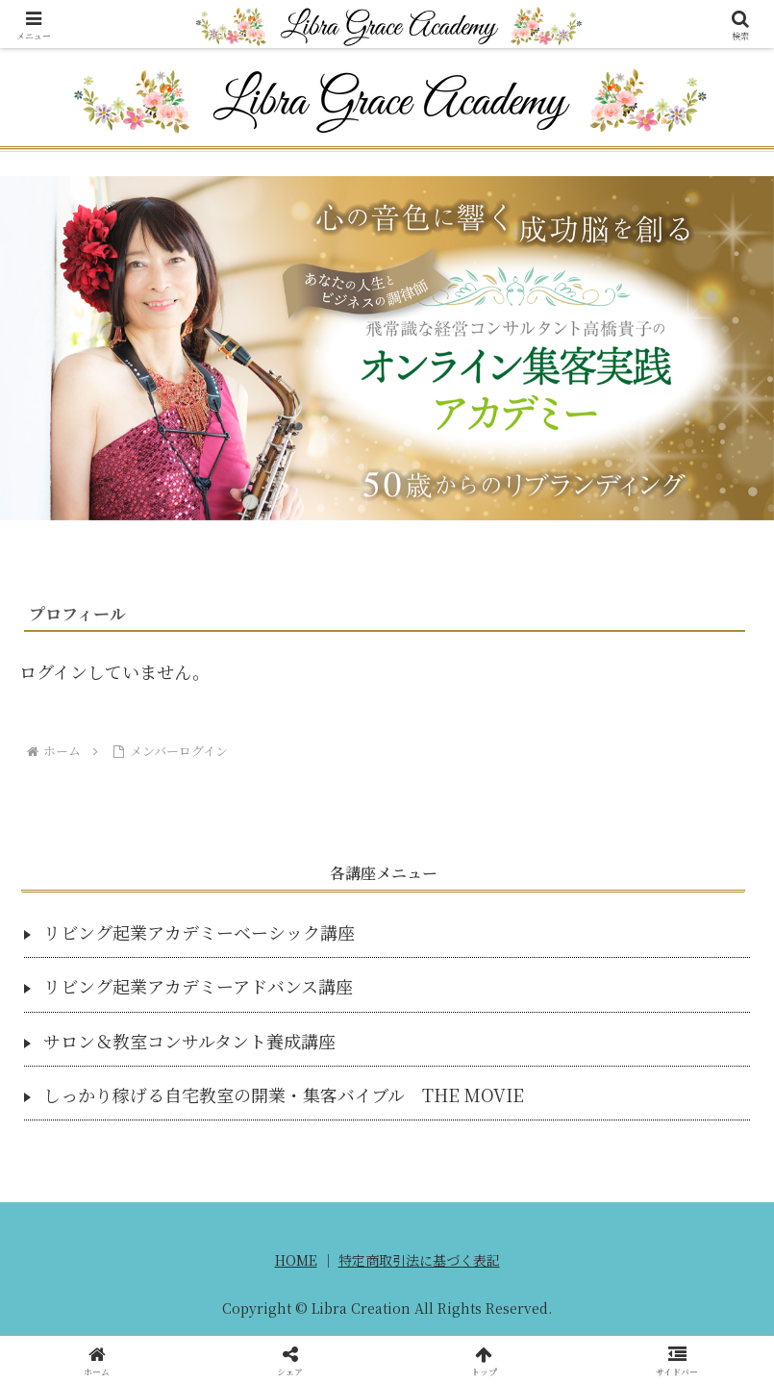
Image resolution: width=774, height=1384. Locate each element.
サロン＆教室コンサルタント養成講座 (189, 1040)
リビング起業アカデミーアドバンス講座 (198, 985)
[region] (387, 348)
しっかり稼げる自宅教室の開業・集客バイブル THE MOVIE (283, 1094)
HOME (296, 1260)
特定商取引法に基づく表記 (419, 1260)
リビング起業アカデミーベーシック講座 (199, 931)
